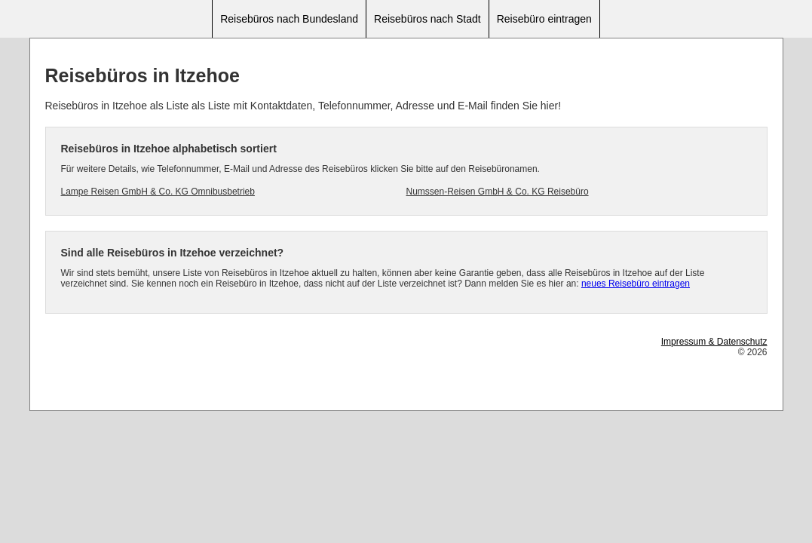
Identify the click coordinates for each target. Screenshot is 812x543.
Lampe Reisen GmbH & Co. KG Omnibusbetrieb (158, 191)
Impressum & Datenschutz (714, 341)
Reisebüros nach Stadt (427, 19)
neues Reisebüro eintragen (635, 283)
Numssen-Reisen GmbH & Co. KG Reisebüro (497, 191)
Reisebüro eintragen (544, 19)
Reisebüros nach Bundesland (289, 19)
